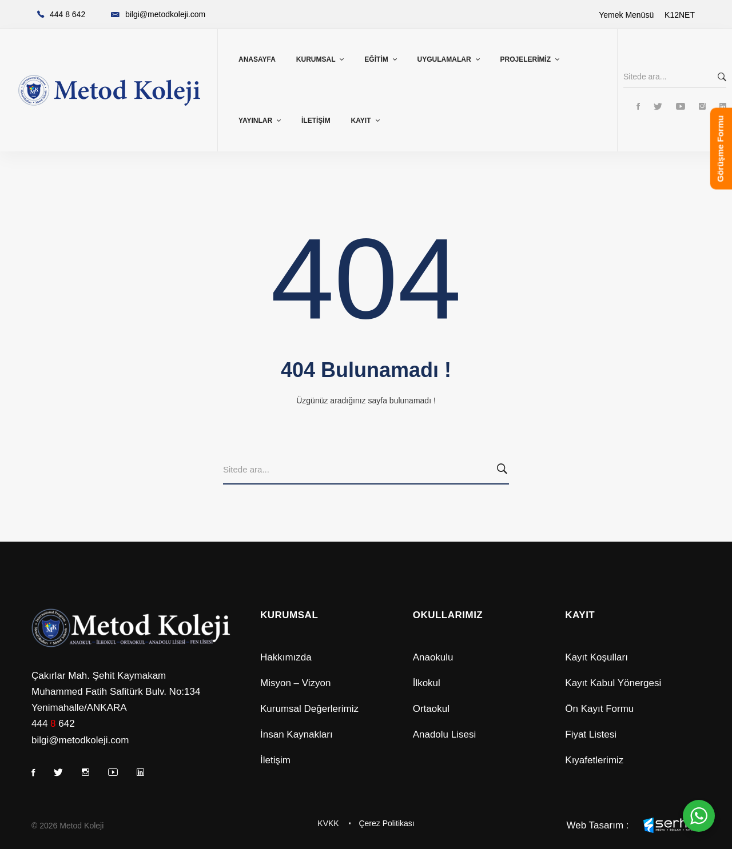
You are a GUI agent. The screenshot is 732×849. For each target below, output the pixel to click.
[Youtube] (680, 107)
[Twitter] (658, 107)
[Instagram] (702, 107)
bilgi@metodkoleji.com (80, 740)
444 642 (53, 723)
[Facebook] (638, 107)
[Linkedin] (723, 107)
